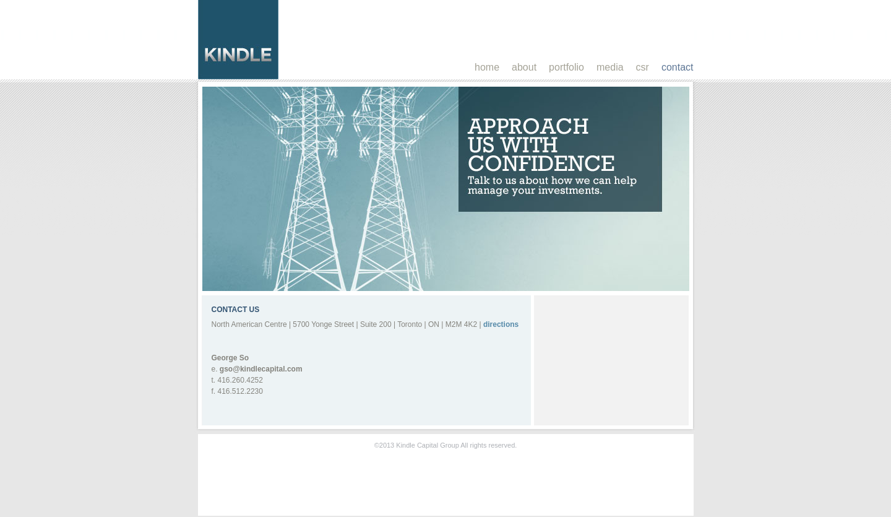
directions (501, 324)
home (487, 67)
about (524, 67)
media (610, 67)
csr (642, 67)
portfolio (566, 67)
